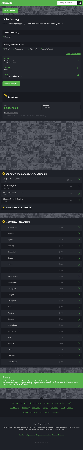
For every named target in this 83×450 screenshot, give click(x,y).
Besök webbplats (11, 84)
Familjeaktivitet (47, 49)
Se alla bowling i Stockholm (18, 207)
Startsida (21, 435)
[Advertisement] (41, 143)
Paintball (70, 408)
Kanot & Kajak (14, 408)
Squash (47, 412)
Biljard (31, 403)
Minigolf (45, 408)
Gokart (62, 403)
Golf (69, 403)
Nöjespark (54, 408)
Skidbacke (33, 412)
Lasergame (36, 408)
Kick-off (6, 49)
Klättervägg (26, 408)
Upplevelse (56, 412)
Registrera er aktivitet (43, 435)
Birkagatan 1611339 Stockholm (41, 60)
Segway (25, 412)
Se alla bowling (10, 10)
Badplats (23, 403)
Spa (41, 412)
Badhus (15, 403)
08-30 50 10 (41, 68)
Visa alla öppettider (11, 113)
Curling (46, 403)
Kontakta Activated (58, 435)
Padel (63, 408)
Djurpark (55, 403)
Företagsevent (19, 49)
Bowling (39, 403)
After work (33, 49)
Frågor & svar (30, 435)
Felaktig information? (73, 54)
